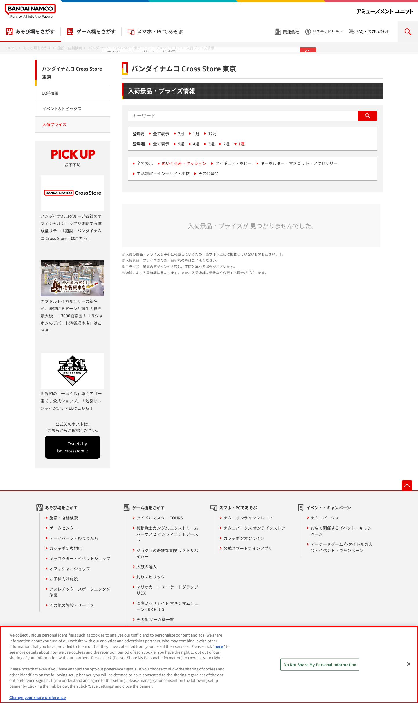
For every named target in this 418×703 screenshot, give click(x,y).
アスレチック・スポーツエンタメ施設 (79, 592)
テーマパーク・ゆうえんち (73, 538)
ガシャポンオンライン (244, 538)
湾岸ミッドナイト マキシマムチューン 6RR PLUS (167, 606)
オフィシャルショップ (69, 568)
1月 (196, 133)
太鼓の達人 (146, 566)
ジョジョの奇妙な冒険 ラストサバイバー (167, 553)
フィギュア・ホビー (233, 163)
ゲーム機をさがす (96, 31)
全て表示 (161, 133)
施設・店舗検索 (63, 518)
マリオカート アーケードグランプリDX (167, 590)
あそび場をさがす (35, 31)
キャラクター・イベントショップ (79, 558)
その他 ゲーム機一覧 (155, 619)
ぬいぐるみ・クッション (184, 163)
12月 (212, 133)
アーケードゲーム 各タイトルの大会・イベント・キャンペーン (341, 547)
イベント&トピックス (62, 109)
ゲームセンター (63, 528)
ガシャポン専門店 (65, 548)
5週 (181, 144)
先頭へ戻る (407, 485)
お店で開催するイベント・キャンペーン (341, 531)
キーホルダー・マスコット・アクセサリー (299, 163)
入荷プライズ (54, 124)
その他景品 (208, 173)
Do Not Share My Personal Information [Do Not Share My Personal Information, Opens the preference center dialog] (320, 667)
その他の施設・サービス (71, 605)
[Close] (408, 667)
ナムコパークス (325, 518)
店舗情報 (50, 93)
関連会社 (291, 32)
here (219, 649)
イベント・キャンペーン (328, 507)
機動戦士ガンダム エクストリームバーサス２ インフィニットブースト (167, 534)
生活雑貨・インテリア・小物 (163, 173)
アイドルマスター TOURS (159, 518)
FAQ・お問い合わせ (373, 31)
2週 (226, 144)
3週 (211, 144)
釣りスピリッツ (150, 577)
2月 (181, 133)
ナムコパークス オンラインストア (254, 528)
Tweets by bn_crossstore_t (72, 447)
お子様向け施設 (63, 579)
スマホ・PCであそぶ (160, 31)
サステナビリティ (328, 31)
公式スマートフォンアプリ (248, 548)
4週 (196, 144)
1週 (241, 144)
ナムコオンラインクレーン (248, 518)
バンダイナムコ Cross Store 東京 (72, 72)
